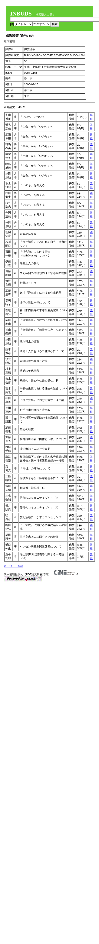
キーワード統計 (13, 566)
